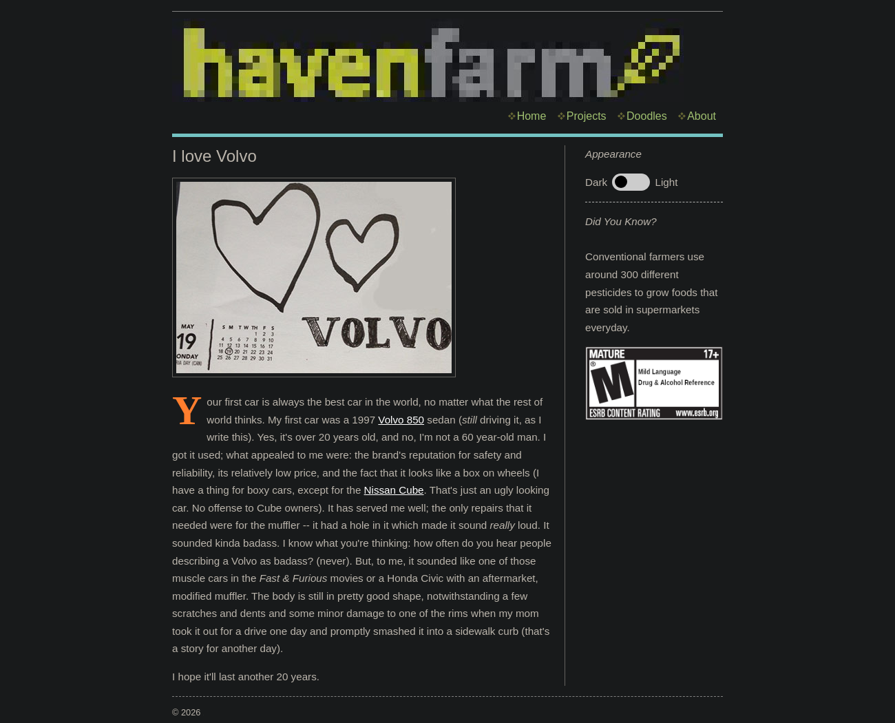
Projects (587, 116)
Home (532, 116)
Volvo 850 (401, 420)
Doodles (646, 116)
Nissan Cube (394, 490)
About (701, 116)
